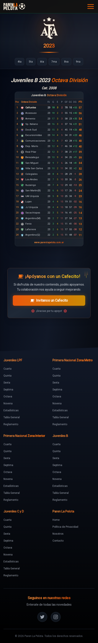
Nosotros (58, 533)
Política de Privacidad (65, 526)
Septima (8, 389)
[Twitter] (42, 617)
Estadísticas (11, 410)
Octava (7, 396)
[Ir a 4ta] (19, 61)
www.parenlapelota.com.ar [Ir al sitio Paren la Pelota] (49, 242)
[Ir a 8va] (66, 61)
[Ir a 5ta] (31, 61)
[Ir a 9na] (78, 61)
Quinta (7, 375)
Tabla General (11, 417)
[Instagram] (56, 617)
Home (56, 519)
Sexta (6, 382)
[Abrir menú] (91, 6)
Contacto (58, 540)
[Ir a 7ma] (54, 61)
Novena (8, 403)
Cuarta (7, 368)
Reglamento (10, 424)
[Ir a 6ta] (42, 61)
